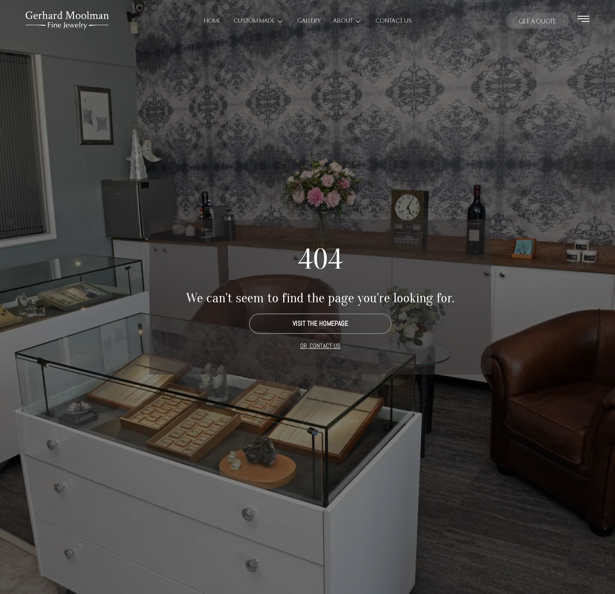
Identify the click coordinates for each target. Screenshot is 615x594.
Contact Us (393, 19)
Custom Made (259, 19)
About (348, 19)
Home (212, 19)
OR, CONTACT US (320, 346)
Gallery (308, 19)
